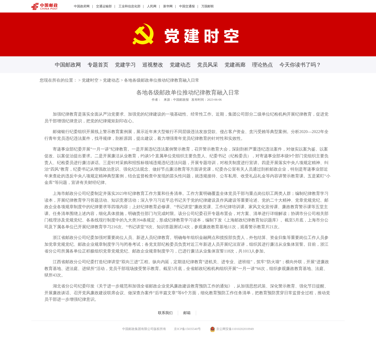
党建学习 (125, 65)
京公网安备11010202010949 (232, 329)
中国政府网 (82, 6)
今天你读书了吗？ (300, 65)
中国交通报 (187, 6)
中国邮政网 (68, 65)
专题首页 (97, 65)
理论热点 (262, 65)
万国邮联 (207, 6)
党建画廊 (235, 65)
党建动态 (180, 65)
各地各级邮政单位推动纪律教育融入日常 (161, 80)
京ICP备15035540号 (187, 329)
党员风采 (207, 65)
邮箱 (187, 313)
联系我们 (165, 313)
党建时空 (90, 80)
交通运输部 (104, 6)
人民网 (151, 6)
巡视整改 (152, 65)
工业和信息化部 (129, 6)
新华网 (168, 6)
